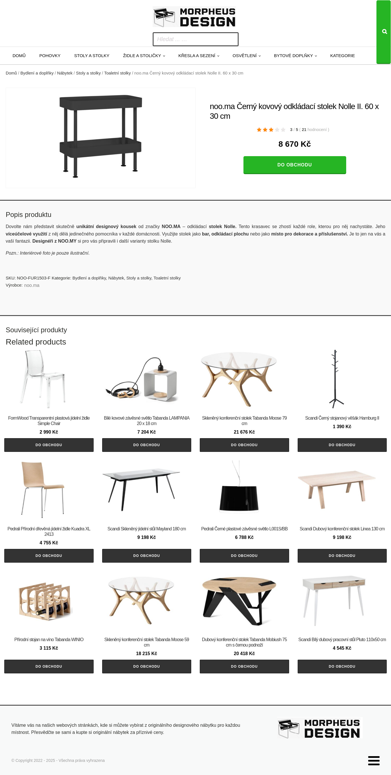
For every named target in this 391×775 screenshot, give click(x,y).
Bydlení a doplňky (37, 73)
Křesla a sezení (196, 55)
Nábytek (64, 73)
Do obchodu (294, 164)
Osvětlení (245, 55)
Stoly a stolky (91, 55)
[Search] (383, 32)
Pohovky (50, 55)
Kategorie (342, 55)
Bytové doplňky (293, 55)
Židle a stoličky (142, 55)
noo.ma (31, 285)
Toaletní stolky (117, 73)
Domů (19, 55)
